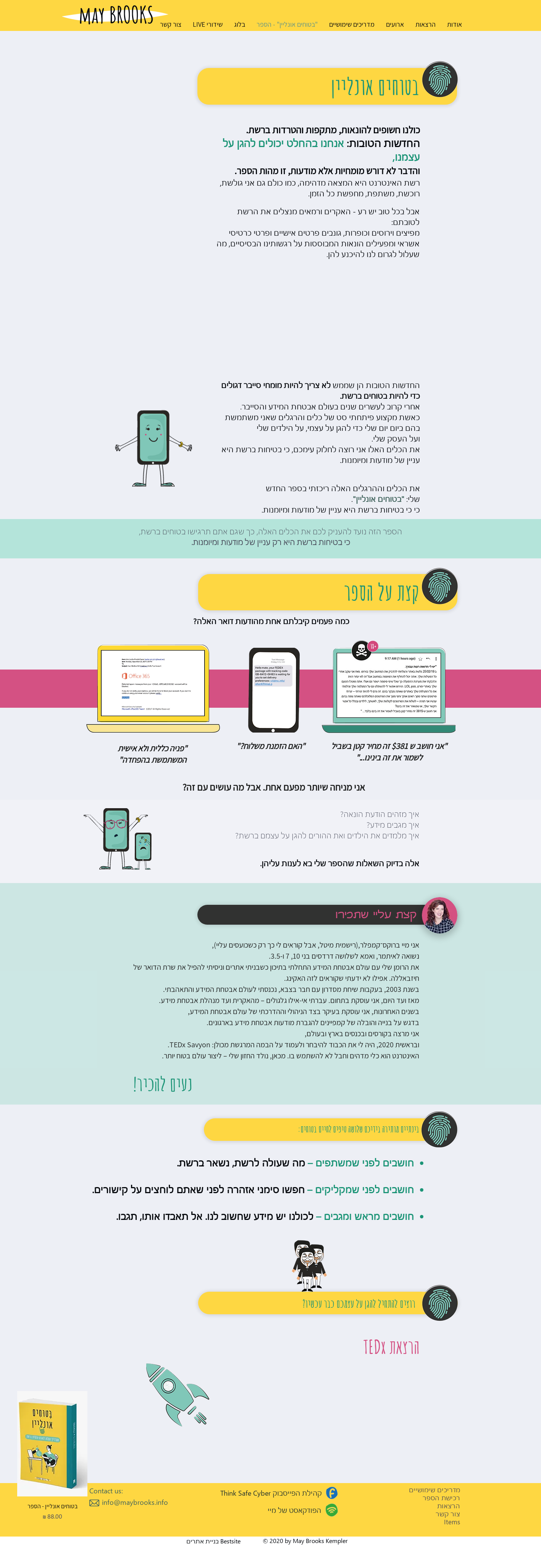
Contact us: (106, 1490)
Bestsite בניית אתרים (213, 1541)
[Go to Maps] (332, 1492)
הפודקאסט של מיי (294, 1510)
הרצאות (448, 1506)
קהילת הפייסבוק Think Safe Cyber (271, 1493)
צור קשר (448, 1514)
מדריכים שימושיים (434, 1490)
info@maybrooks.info (135, 1502)
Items (452, 1522)
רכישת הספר (441, 1498)
